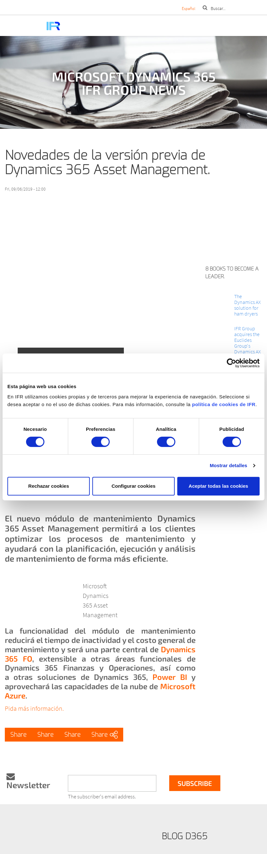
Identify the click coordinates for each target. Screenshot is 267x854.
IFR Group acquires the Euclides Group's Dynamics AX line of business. (247, 345)
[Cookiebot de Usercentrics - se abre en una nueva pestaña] (231, 363)
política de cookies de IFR (223, 404)
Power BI (169, 676)
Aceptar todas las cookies (218, 486)
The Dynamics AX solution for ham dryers (247, 304)
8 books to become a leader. (232, 272)
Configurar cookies (134, 486)
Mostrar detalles (228, 465)
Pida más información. (34, 708)
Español (188, 8)
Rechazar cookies (48, 486)
